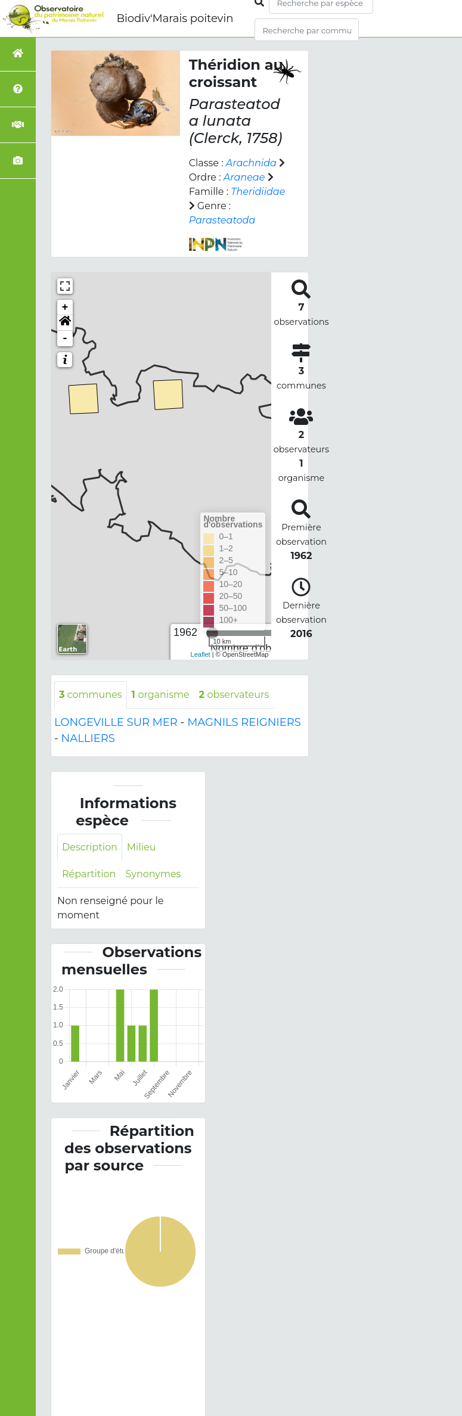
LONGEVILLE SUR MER (116, 722)
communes (90, 694)
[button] (65, 323)
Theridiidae (257, 191)
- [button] (65, 338)
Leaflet (200, 654)
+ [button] (65, 307)
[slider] (212, 633)
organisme (159, 694)
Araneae (244, 177)
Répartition (89, 874)
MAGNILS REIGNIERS (244, 722)
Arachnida (251, 163)
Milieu (140, 847)
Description (89, 847)
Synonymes (152, 874)
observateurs (233, 694)
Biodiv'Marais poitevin (174, 18)
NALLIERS (88, 738)
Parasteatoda (222, 220)
